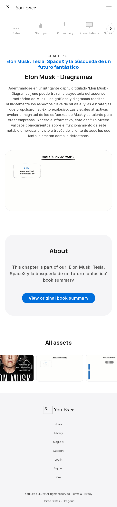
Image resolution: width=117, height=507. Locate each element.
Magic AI (58, 442)
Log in (59, 459)
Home (58, 424)
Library (58, 433)
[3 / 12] (65, 28)
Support (58, 450)
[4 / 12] (89, 28)
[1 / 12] (16, 28)
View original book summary (59, 298)
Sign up (58, 468)
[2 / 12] (41, 28)
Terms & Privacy (81, 493)
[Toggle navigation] (109, 8)
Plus (58, 477)
